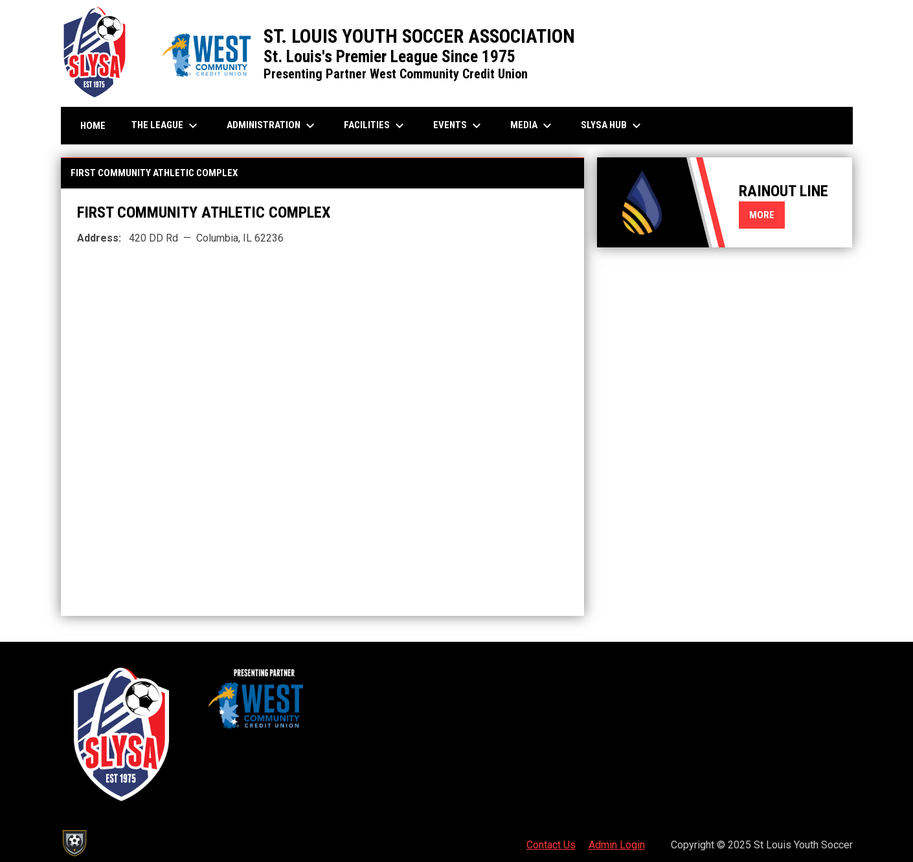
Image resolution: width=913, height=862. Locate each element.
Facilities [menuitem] (375, 125)
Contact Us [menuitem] (551, 845)
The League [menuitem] (166, 125)
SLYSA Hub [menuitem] (612, 125)
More (761, 215)
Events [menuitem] (458, 125)
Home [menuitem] (93, 125)
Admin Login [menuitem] (617, 845)
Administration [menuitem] (272, 125)
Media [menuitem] (532, 125)
